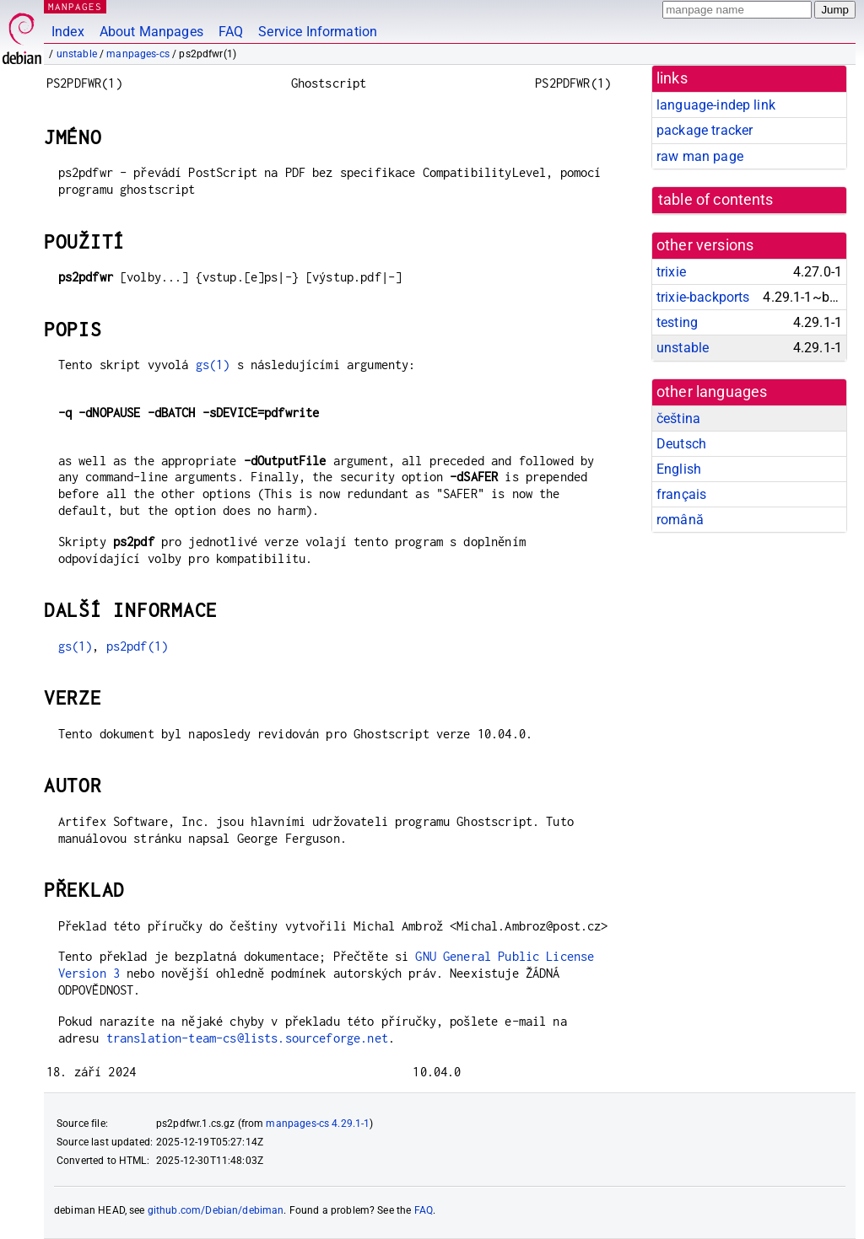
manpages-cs (138, 54)
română (680, 520)
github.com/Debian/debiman (216, 1210)
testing (677, 322)
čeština (678, 418)
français (681, 494)
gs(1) (213, 364)
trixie (671, 272)
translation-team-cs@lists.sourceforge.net (247, 1038)
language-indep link (715, 105)
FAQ (231, 32)
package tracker (704, 130)
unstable (77, 54)
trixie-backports (702, 297)
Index (67, 32)
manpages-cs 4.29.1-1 (318, 1123)
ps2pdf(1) (137, 646)
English (678, 469)
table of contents (716, 199)
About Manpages (151, 32)
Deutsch (681, 444)
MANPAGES (75, 6)
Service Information (317, 32)
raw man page (699, 156)
